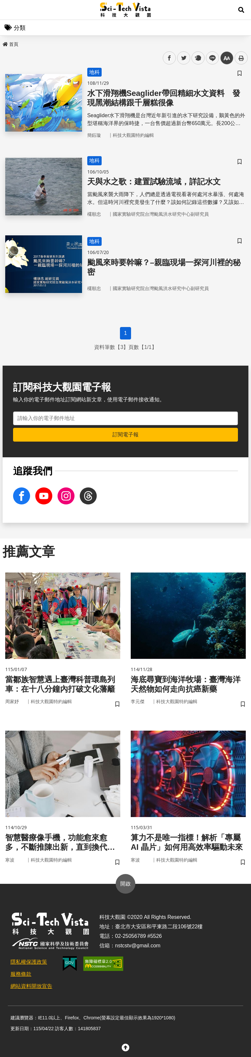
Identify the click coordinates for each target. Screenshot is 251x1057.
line (210, 58)
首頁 (10, 44)
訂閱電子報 (125, 434)
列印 (241, 57)
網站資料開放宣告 (31, 986)
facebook (169, 58)
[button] (241, 10)
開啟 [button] (125, 883)
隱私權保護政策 (28, 962)
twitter (183, 58)
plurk (197, 58)
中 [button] (226, 58)
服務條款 (20, 974)
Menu (10, 10)
